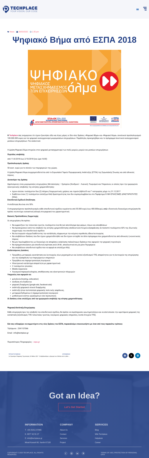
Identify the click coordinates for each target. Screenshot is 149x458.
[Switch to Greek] (137, 9)
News (12, 32)
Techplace (13, 135)
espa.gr (37, 342)
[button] (125, 355)
